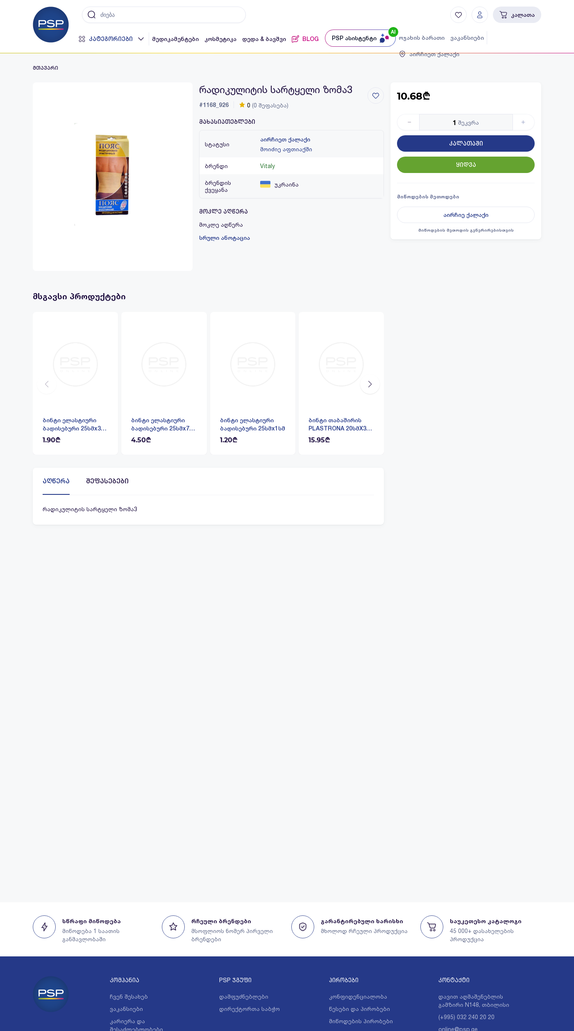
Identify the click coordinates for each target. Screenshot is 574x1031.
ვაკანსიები (467, 37)
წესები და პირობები (359, 1008)
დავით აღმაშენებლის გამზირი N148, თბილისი (473, 1000)
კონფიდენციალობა (358, 996)
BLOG (305, 39)
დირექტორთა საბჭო (249, 1008)
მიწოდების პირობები (361, 1020)
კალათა (517, 15)
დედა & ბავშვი (264, 39)
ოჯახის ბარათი (422, 37)
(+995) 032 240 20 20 (466, 1016)
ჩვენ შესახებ (129, 996)
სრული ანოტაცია (224, 237)
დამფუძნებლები (243, 996)
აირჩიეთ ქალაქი (285, 139)
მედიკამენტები (175, 39)
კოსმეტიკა (220, 39)
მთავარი (45, 68)
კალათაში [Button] (466, 143)
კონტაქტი (454, 979)
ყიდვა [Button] (466, 165)
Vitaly (267, 165)
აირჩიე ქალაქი (465, 215)
